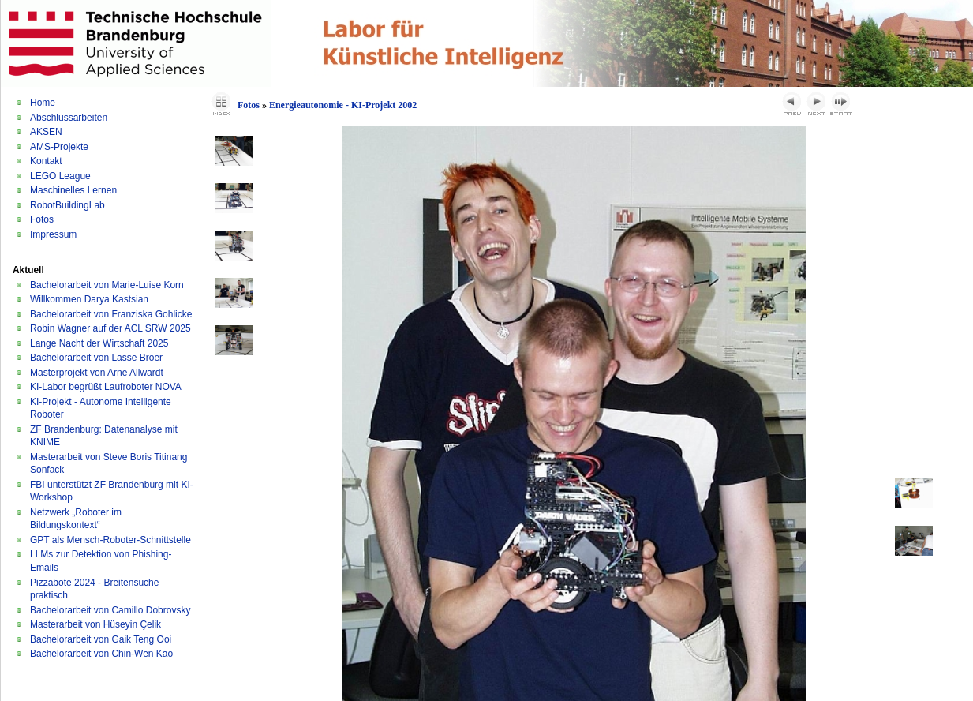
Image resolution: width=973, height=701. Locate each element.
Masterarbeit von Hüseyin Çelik (95, 624)
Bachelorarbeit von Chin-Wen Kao (101, 653)
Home (42, 102)
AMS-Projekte (59, 146)
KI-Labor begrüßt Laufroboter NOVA (106, 386)
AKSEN (46, 131)
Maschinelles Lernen (73, 190)
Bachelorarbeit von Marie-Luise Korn (107, 285)
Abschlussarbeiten (68, 117)
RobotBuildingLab (67, 205)
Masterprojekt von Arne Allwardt (96, 372)
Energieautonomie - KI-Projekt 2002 (343, 105)
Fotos (42, 219)
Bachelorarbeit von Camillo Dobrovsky (110, 610)
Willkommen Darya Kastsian (89, 299)
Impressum (53, 234)
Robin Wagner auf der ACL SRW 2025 (110, 328)
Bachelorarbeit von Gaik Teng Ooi (100, 639)
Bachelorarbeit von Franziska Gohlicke (111, 314)
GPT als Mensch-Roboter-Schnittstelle (110, 539)
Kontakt (46, 161)
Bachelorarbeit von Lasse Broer (96, 357)
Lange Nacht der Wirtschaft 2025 (99, 343)
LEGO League (60, 176)
